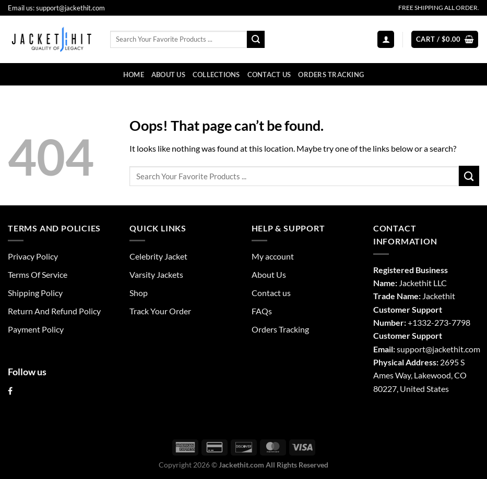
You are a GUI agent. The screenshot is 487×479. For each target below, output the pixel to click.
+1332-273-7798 (439, 322)
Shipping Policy (35, 293)
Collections (216, 74)
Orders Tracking (331, 74)
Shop (138, 293)
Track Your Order (160, 311)
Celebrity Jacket (158, 256)
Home (133, 74)
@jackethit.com (452, 349)
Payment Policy (36, 329)
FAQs (262, 311)
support (411, 349)
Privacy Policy (33, 256)
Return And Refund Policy (54, 311)
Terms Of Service (37, 274)
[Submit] (256, 39)
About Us (168, 74)
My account (273, 256)
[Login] (385, 39)
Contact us (269, 74)
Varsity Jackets (156, 274)
